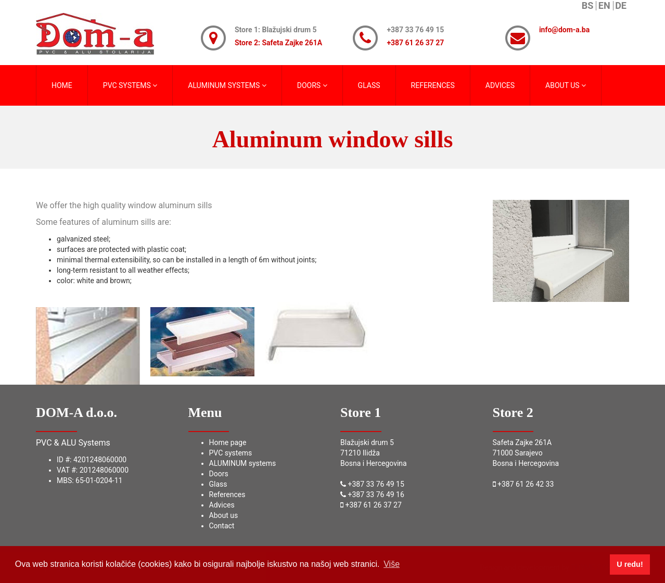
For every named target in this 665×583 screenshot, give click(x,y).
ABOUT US (565, 85)
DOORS (312, 85)
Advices (222, 505)
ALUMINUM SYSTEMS (227, 85)
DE (620, 5)
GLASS (369, 85)
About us (223, 515)
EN (604, 5)
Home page (228, 442)
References (227, 494)
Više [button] (391, 564)
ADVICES (500, 85)
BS (588, 5)
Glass (218, 484)
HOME (62, 85)
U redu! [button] (630, 564)
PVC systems (230, 453)
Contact (222, 526)
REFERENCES (433, 85)
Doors (218, 474)
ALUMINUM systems (242, 463)
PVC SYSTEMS (130, 85)
